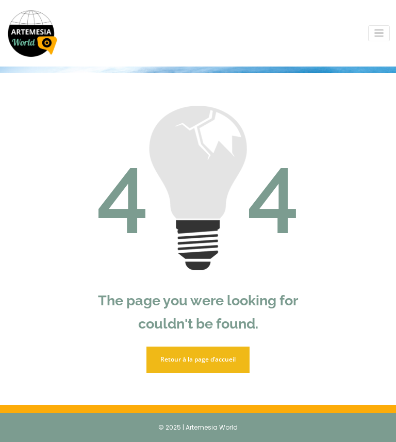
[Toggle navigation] (379, 33)
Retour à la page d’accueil (198, 359)
